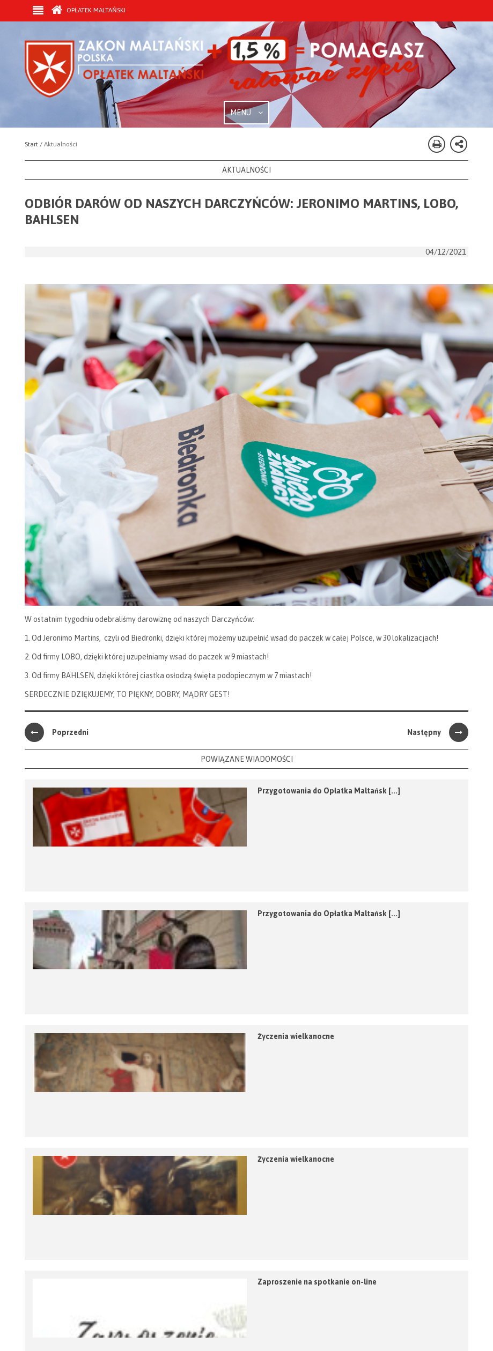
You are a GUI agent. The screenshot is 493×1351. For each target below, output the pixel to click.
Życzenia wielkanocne (295, 1036)
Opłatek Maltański (88, 10)
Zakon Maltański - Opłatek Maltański (225, 68)
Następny (437, 732)
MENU (246, 112)
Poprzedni (57, 732)
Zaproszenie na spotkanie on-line (317, 1282)
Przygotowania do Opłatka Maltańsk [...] (328, 790)
